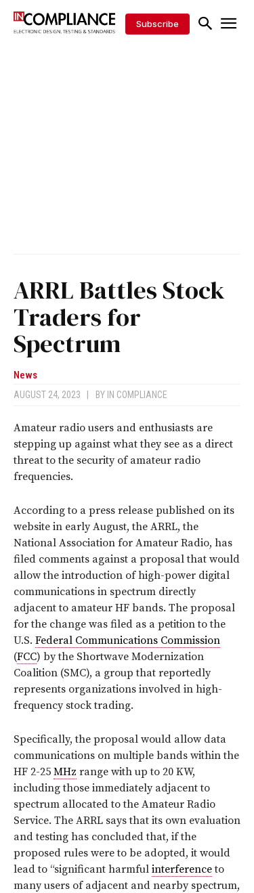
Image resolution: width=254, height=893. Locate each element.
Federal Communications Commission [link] (127, 640)
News (25, 375)
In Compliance (137, 394)
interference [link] (182, 869)
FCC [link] (27, 656)
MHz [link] (65, 772)
